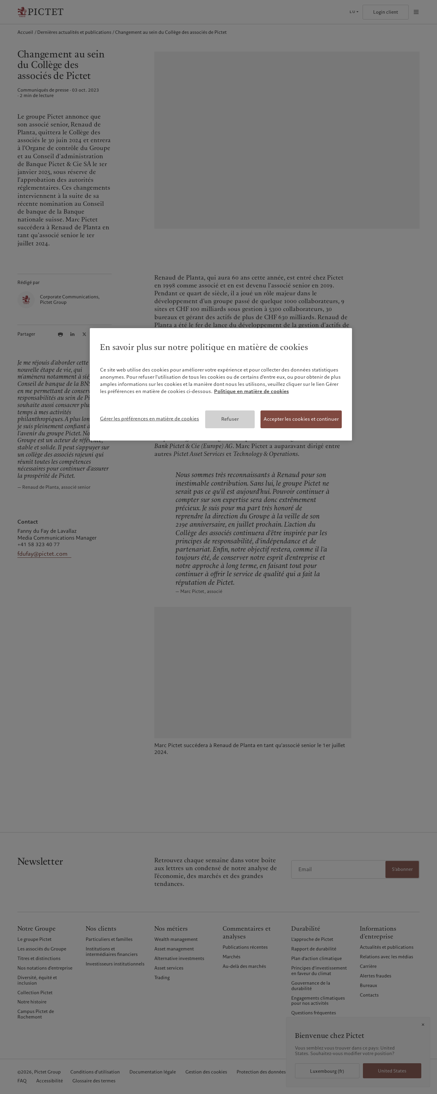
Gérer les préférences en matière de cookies (149, 418)
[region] (221, 384)
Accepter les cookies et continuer (301, 419)
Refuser (230, 419)
